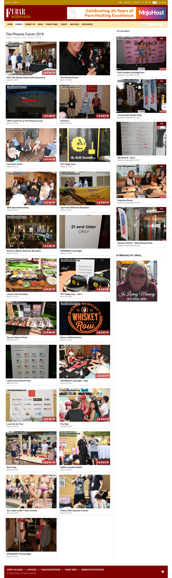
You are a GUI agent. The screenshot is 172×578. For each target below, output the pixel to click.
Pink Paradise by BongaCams (130, 72)
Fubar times (52, 24)
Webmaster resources (92, 570)
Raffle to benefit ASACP (71, 467)
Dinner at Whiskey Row (70, 337)
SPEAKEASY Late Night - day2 (74, 381)
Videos (64, 24)
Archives (74, 24)
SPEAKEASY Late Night (71, 251)
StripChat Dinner (125, 200)
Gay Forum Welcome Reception (74, 207)
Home (120, 2)
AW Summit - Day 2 (126, 158)
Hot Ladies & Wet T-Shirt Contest (22, 510)
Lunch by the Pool (15, 424)
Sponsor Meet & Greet (17, 337)
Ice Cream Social (14, 164)
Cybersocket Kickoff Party (19, 381)
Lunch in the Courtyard (17, 294)
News (40, 24)
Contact (136, 2)
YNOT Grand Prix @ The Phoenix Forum (25, 121)
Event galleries (15, 570)
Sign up (15, 2)
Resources (87, 24)
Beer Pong (11, 467)
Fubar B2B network (51, 570)
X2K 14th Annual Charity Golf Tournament (26, 77)
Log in (8, 2)
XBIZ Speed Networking (18, 207)
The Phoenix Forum (69, 77)
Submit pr (30, 24)
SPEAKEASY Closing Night (19, 554)
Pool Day (64, 424)
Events (18, 24)
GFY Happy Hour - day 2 (71, 294)
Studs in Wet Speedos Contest (74, 510)
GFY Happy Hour (68, 164)
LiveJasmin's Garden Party (129, 115)
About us (127, 2)
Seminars (64, 121)
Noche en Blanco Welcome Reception (24, 251)
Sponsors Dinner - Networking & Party (134, 243)
